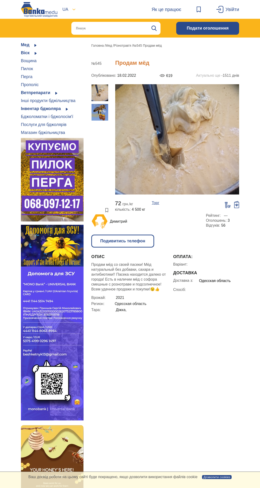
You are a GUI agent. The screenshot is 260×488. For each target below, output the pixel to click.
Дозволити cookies (216, 477)
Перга (26, 76)
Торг (155, 203)
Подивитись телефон (122, 241)
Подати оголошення (208, 28)
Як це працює (166, 9)
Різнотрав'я (123, 45)
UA (65, 9)
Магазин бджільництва (43, 132)
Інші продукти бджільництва (48, 100)
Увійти (232, 9)
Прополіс (30, 84)
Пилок (27, 68)
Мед (109, 45)
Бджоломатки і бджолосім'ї (47, 116)
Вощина (29, 60)
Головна (98, 45)
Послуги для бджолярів (43, 124)
